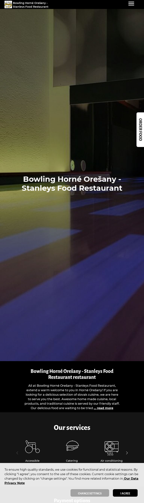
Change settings (90, 493)
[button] (126, 453)
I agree (125, 493)
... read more (103, 408)
